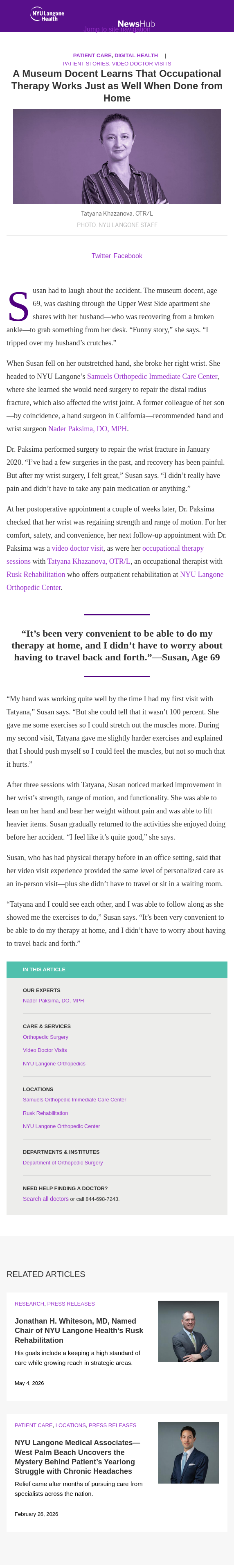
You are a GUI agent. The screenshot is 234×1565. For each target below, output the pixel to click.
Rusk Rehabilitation (36, 574)
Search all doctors (46, 1199)
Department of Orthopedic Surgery (63, 1163)
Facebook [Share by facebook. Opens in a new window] (128, 255)
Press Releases (70, 1304)
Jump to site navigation (117, 29)
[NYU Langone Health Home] (47, 16)
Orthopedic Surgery (45, 1037)
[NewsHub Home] (136, 23)
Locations (71, 1425)
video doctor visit (77, 548)
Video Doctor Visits (45, 1050)
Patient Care (33, 1425)
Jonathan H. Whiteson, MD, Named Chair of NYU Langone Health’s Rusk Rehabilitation (79, 1330)
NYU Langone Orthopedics (54, 1064)
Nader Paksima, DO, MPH (87, 429)
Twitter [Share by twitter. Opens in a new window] (101, 255)
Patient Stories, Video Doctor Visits (117, 64)
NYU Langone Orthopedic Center (61, 1126)
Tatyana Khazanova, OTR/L (88, 561)
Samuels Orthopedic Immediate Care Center (152, 376)
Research (29, 1304)
